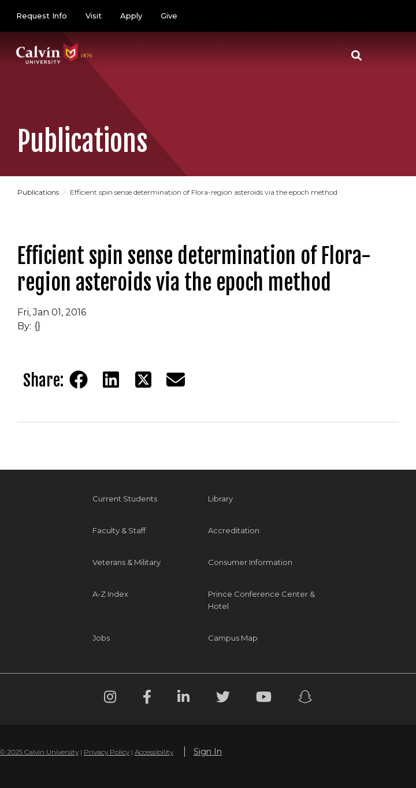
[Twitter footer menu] (223, 698)
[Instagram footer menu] (110, 698)
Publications (39, 192)
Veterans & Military (126, 562)
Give (169, 15)
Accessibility (154, 752)
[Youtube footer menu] (264, 698)
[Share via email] (175, 379)
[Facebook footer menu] (147, 698)
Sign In (208, 751)
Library (220, 498)
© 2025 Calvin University (39, 752)
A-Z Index (110, 594)
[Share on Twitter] (143, 379)
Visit (94, 15)
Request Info (41, 15)
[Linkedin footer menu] (183, 698)
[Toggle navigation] (386, 55)
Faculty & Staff (119, 530)
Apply (131, 15)
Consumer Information (250, 562)
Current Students (124, 498)
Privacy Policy (106, 752)
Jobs (101, 637)
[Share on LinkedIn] (111, 379)
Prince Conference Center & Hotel (261, 600)
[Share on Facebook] (78, 379)
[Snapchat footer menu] (305, 698)
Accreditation (233, 530)
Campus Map (233, 637)
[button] (356, 55)
